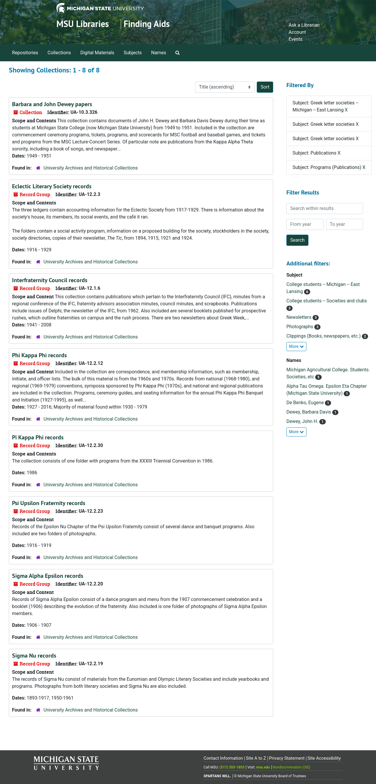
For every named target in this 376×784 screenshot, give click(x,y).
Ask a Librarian (304, 25)
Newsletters (299, 317)
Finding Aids (147, 24)
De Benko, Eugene (305, 402)
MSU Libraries (82, 24)
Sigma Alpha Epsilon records (47, 576)
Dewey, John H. (302, 421)
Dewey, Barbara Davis (309, 412)
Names (158, 52)
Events (295, 39)
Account (297, 32)
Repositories (25, 52)
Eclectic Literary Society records (51, 186)
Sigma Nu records (34, 655)
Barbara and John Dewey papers (52, 104)
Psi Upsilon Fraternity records (48, 503)
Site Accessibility (324, 758)
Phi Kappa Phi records (39, 355)
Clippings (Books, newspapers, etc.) (324, 336)
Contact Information (223, 758)
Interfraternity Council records (49, 280)
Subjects (133, 52)
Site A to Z (256, 758)
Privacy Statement (287, 758)
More (296, 346)
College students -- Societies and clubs (326, 301)
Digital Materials (97, 52)
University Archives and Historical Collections (90, 168)
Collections (59, 52)
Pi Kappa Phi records (37, 437)
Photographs (300, 326)
